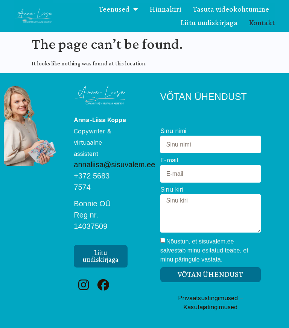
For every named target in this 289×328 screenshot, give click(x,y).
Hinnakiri (165, 9)
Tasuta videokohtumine (231, 9)
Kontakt (262, 23)
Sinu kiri (171, 189)
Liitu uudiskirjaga (208, 23)
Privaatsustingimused (208, 298)
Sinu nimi (173, 131)
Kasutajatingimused (210, 307)
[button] (101, 256)
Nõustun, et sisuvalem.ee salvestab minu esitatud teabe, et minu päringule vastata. (204, 250)
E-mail (169, 160)
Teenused (118, 9)
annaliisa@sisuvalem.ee (114, 164)
